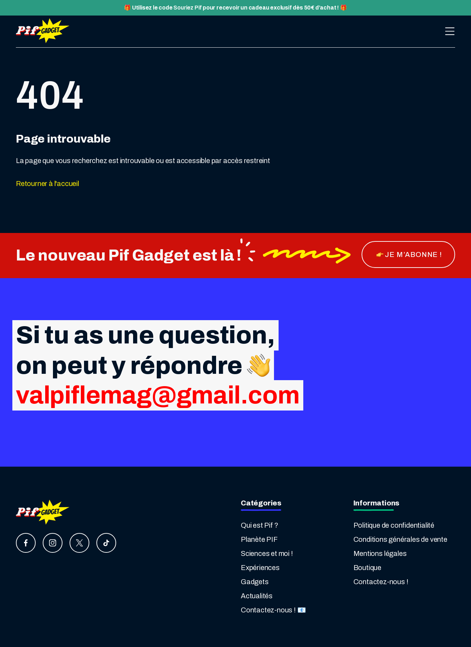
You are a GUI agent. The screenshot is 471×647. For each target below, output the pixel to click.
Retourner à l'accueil (47, 183)
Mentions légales (380, 553)
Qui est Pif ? (259, 525)
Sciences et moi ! (267, 553)
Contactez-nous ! (381, 582)
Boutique (367, 567)
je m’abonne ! (409, 254)
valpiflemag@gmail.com (158, 395)
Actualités (257, 596)
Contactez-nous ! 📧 (273, 610)
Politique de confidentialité (393, 525)
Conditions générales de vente (400, 539)
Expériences (260, 567)
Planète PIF (259, 539)
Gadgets (255, 582)
